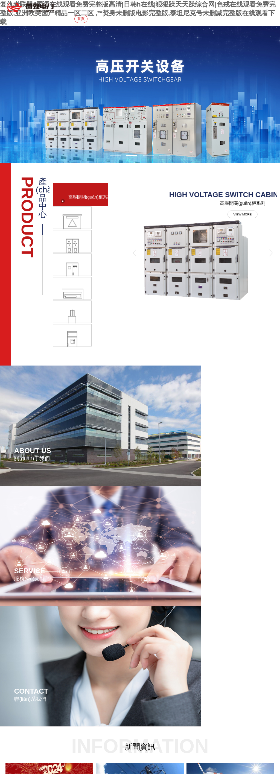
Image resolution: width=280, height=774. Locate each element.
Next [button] (271, 247)
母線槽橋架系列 (115, 677)
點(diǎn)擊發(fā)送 (14, 771)
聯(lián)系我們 (258, 19)
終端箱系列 (112, 670)
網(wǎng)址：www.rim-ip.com (27, 667)
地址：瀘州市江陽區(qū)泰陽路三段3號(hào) (33, 642)
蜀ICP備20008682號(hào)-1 (174, 711)
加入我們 (71, 674)
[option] (140, 94)
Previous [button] (135, 247)
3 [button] (148, 155)
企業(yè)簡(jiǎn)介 (78, 634)
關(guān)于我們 (112, 19)
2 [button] (131, 155)
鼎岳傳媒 (268, 711)
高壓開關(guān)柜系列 (120, 641)
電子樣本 (268, 6)
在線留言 (71, 666)
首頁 (80, 19)
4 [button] (164, 155)
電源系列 (110, 663)
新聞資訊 (186, 19)
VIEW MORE (198, 217)
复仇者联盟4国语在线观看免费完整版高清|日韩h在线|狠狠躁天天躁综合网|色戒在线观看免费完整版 (72, 726)
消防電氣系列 (113, 684)
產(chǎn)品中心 (151, 19)
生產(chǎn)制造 (76, 641)
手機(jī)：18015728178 (22, 660)
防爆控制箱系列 (115, 691)
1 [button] (115, 155)
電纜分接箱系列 (115, 648)
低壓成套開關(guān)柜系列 (123, 656)
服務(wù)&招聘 (219, 19)
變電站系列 (112, 634)
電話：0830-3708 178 (21, 653)
